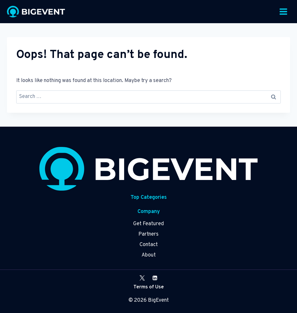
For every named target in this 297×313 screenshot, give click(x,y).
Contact (149, 244)
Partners (148, 234)
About (149, 255)
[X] (142, 278)
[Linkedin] (155, 278)
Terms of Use (148, 287)
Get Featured (148, 224)
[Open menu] (283, 11)
